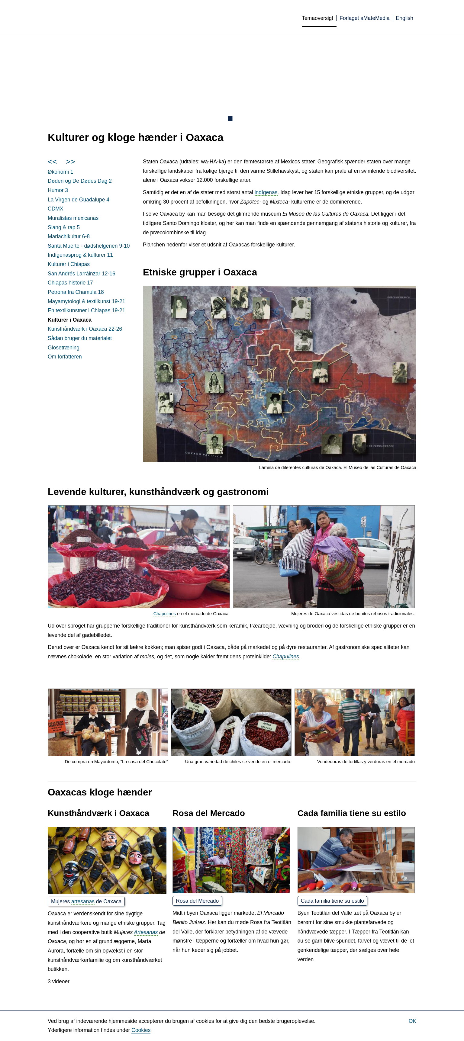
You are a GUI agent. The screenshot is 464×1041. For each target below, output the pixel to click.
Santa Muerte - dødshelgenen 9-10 (89, 246)
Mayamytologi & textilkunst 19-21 (86, 301)
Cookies (140, 1030)
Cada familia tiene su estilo (332, 901)
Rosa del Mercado (197, 901)
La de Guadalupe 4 (78, 200)
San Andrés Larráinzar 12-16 (81, 274)
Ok (412, 1021)
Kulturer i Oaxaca (70, 320)
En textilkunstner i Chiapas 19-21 (86, 310)
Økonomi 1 (60, 172)
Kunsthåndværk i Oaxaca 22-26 (85, 329)
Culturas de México (127, 18)
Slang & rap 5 (64, 227)
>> (70, 161)
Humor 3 (58, 190)
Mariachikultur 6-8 (69, 236)
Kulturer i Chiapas (69, 264)
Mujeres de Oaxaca (86, 901)
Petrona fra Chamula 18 (76, 292)
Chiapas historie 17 (70, 283)
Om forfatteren (65, 357)
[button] (279, 374)
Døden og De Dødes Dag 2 (80, 181)
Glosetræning (63, 348)
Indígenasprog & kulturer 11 (80, 255)
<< (52, 161)
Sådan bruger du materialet (80, 338)
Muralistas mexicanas (73, 218)
